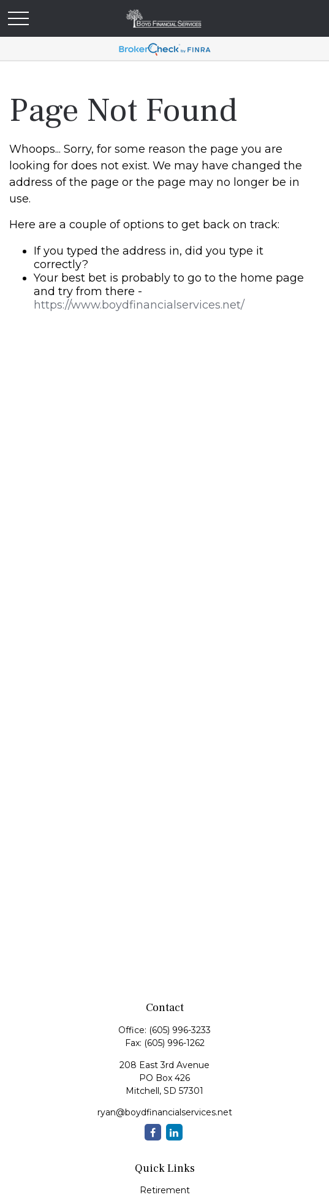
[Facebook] (153, 1132)
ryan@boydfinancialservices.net (164, 1112)
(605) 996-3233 (180, 1030)
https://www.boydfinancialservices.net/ (139, 305)
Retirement (165, 1190)
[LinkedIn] (174, 1132)
